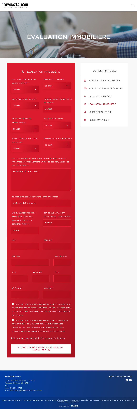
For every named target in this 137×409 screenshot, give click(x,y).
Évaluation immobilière (102, 104)
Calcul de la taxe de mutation (106, 89)
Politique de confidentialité (25, 338)
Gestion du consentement (68, 402)
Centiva (74, 406)
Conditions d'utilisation (53, 338)
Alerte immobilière (100, 96)
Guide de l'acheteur (100, 112)
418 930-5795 (16, 388)
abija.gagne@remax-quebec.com (27, 391)
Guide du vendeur (99, 120)
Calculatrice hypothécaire (104, 81)
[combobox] (25, 89)
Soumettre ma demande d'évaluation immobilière (40, 349)
